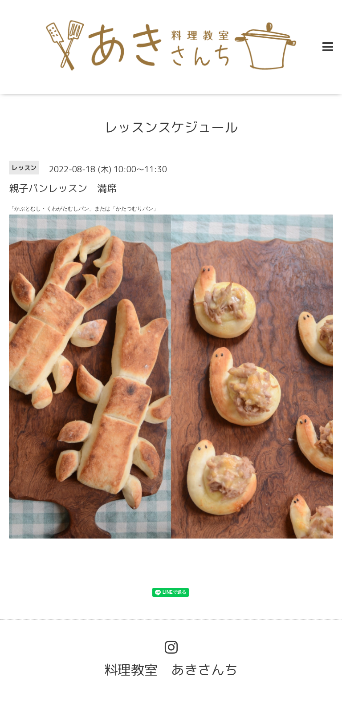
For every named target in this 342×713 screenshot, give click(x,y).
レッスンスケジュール (171, 127)
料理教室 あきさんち (171, 669)
